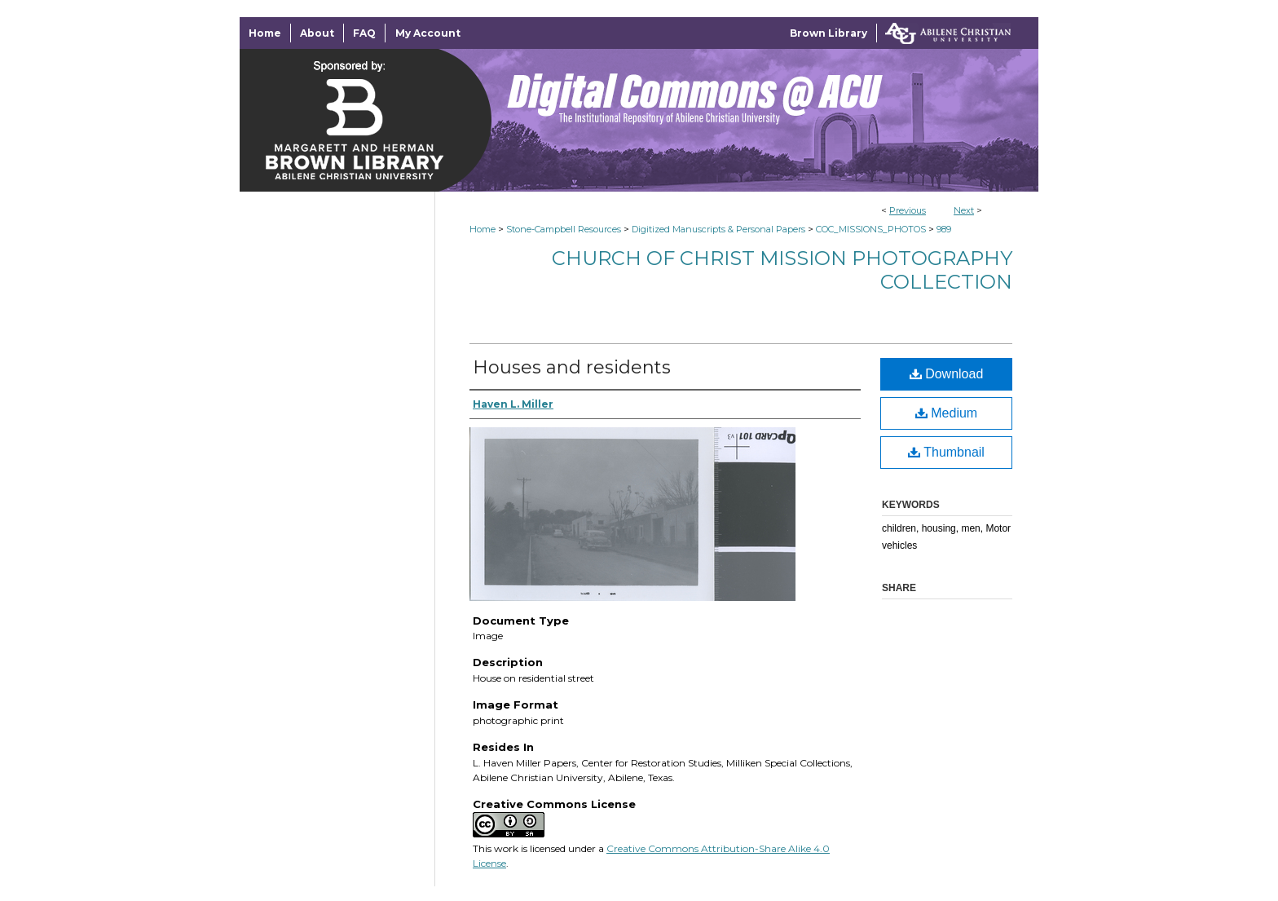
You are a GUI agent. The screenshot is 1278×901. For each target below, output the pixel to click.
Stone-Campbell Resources (563, 229)
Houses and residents (572, 367)
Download (947, 374)
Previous (907, 210)
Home (482, 229)
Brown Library (828, 33)
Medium (946, 413)
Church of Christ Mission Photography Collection (782, 270)
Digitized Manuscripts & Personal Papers (718, 229)
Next (964, 210)
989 (943, 229)
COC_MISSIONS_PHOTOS (871, 229)
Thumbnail (946, 452)
